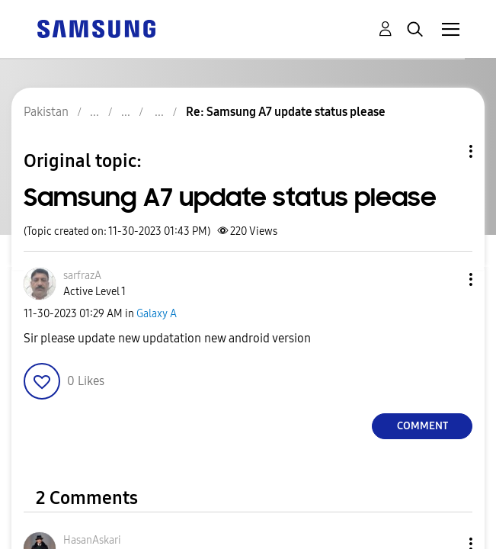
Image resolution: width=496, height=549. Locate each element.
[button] (445, 279)
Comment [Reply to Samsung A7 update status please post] (422, 425)
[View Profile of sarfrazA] (82, 275)
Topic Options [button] (445, 151)
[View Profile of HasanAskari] (92, 540)
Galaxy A (156, 313)
